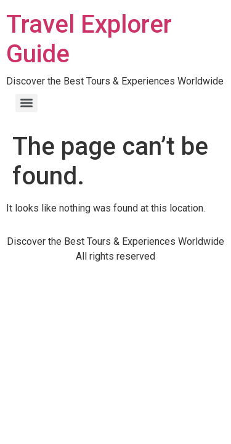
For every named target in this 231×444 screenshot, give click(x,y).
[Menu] (26, 103)
